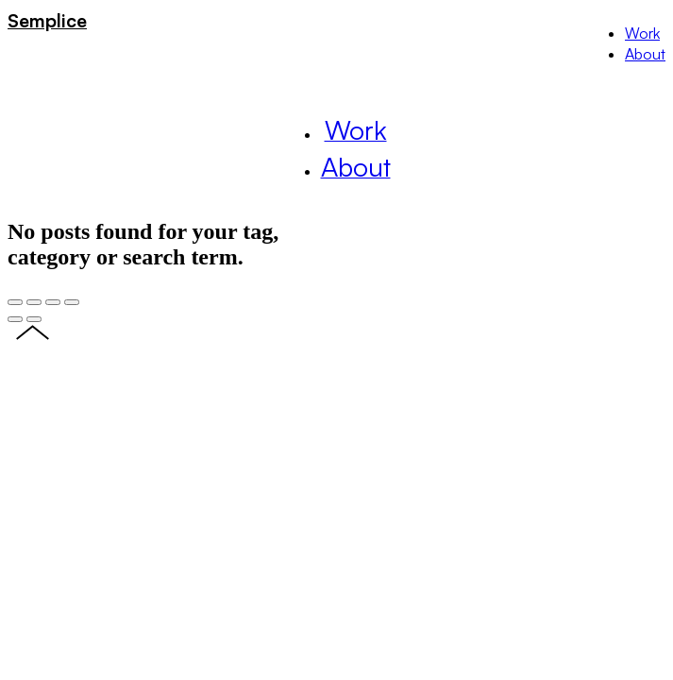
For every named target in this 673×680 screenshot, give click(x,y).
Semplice (47, 20)
